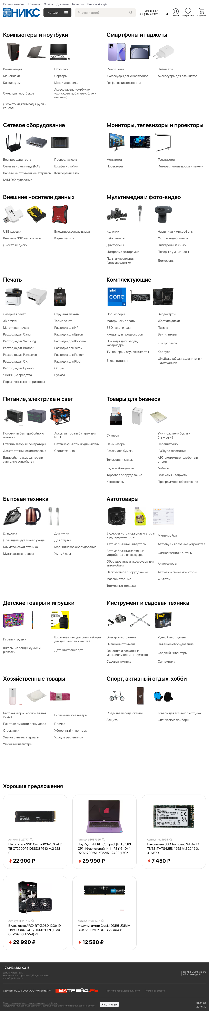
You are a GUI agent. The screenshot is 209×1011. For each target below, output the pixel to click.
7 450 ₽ (158, 861)
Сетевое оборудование (34, 125)
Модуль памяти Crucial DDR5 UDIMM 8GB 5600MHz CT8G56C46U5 (104, 928)
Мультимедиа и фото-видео (144, 197)
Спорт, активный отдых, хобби (147, 678)
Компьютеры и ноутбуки (35, 35)
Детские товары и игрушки (38, 603)
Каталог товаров (13, 4)
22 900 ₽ (21, 861)
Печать (12, 279)
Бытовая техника (25, 499)
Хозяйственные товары (34, 678)
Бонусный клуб (97, 4)
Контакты (34, 4)
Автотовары (123, 499)
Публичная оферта (155, 990)
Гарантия (78, 4)
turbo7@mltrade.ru (13, 978)
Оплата (48, 4)
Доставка (63, 4)
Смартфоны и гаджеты (137, 35)
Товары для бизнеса (133, 399)
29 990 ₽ (91, 861)
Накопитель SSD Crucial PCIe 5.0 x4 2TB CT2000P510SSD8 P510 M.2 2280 (35, 848)
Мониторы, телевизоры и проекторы (155, 125)
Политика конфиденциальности (123, 990)
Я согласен (109, 1004)
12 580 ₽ (91, 942)
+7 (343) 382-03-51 (17, 967)
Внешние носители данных (38, 197)
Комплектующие (129, 279)
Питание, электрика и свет (38, 399)
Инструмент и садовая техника (148, 603)
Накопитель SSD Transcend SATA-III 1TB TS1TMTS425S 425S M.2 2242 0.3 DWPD (173, 848)
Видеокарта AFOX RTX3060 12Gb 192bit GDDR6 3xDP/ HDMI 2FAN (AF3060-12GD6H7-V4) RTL (34, 930)
